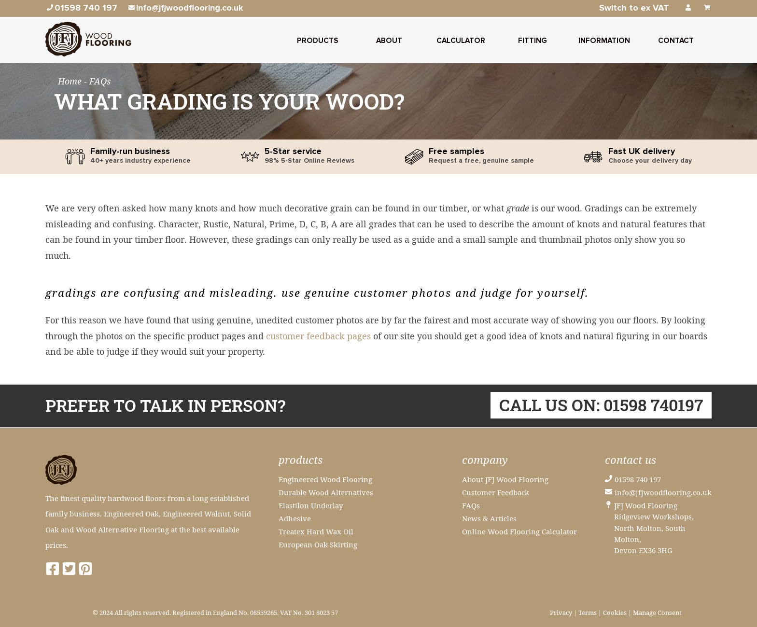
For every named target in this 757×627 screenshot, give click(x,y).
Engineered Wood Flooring (325, 479)
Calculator (460, 40)
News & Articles (489, 518)
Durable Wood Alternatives (326, 492)
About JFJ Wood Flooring (505, 479)
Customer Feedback (495, 492)
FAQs (471, 505)
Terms (587, 613)
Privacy (561, 613)
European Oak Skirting (318, 544)
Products (317, 40)
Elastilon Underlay (311, 505)
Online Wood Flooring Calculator (519, 531)
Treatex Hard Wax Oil (316, 531)
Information (604, 40)
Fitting (532, 40)
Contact (676, 40)
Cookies (615, 613)
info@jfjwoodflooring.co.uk (663, 492)
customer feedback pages (318, 336)
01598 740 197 (638, 479)
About (389, 40)
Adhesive (295, 518)
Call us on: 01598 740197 (601, 405)
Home (71, 81)
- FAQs (97, 81)
